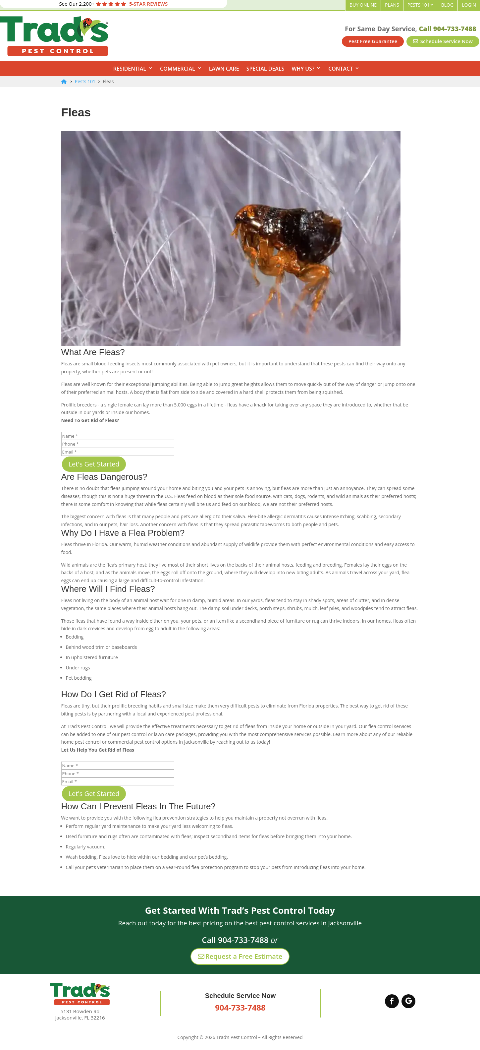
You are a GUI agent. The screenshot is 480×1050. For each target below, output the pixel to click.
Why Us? (303, 68)
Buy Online (363, 5)
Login (469, 5)
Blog (447, 5)
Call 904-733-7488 (447, 28)
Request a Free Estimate (240, 956)
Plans (392, 5)
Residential (129, 68)
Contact (340, 68)
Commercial (177, 68)
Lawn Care (224, 68)
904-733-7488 (240, 1007)
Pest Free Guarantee (373, 41)
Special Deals (265, 68)
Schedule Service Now (443, 41)
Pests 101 (418, 5)
